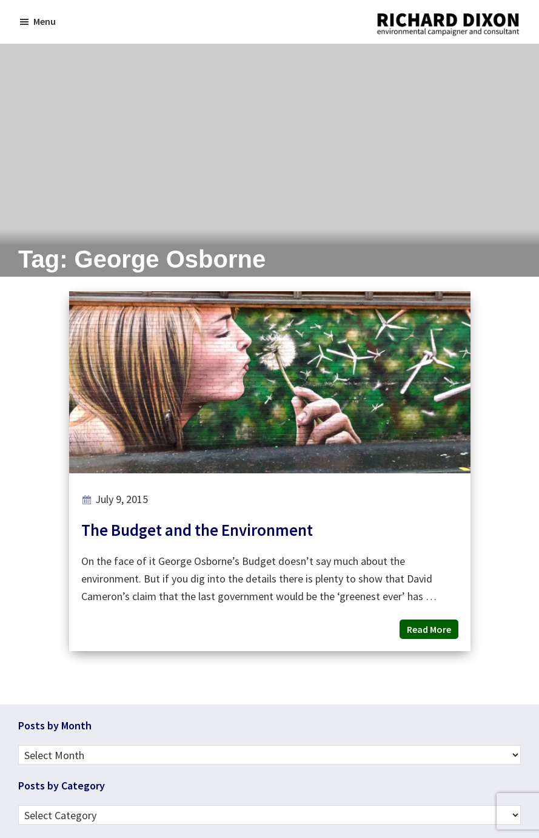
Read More (429, 629)
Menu (44, 21)
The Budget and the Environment (197, 529)
